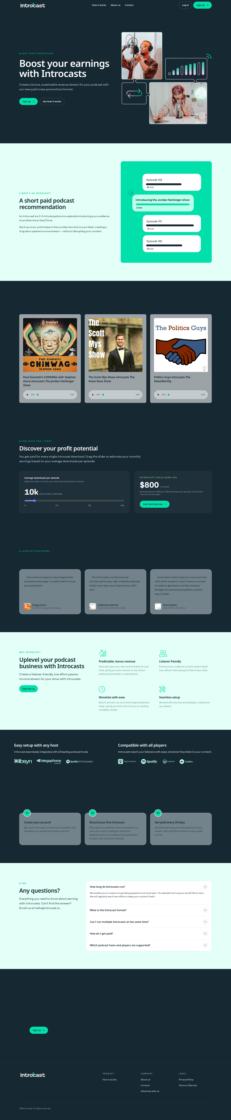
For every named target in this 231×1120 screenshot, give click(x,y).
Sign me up (28, 688)
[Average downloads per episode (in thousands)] (74, 500)
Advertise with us (150, 1091)
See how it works (52, 101)
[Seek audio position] (53, 394)
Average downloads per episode (41, 477)
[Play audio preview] (27, 394)
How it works (99, 5)
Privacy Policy (186, 1079)
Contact (129, 5)
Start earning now (155, 504)
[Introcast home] (32, 5)
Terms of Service (188, 1085)
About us (115, 5)
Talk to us (58, 1030)
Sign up (203, 5)
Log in (185, 5)
